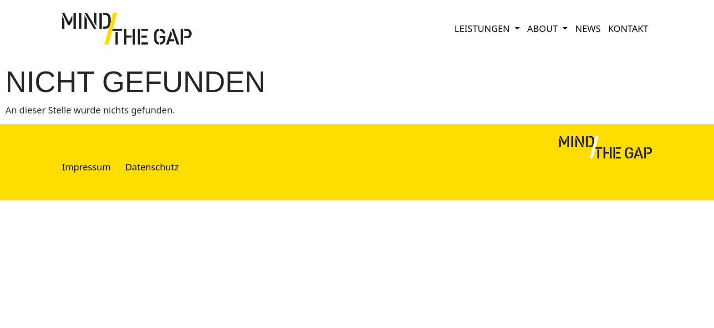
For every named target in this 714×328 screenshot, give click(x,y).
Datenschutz (151, 167)
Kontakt (628, 28)
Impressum (86, 167)
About (543, 28)
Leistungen (483, 28)
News (588, 28)
